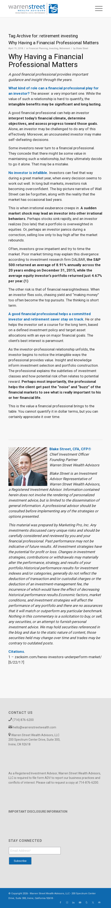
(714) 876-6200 (23, 720)
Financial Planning (38, 48)
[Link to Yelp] (86, 902)
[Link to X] (93, 902)
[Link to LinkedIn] (73, 902)
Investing (53, 48)
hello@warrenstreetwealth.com (34, 727)
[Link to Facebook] (60, 902)
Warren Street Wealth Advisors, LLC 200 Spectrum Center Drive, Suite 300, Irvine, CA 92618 (34, 739)
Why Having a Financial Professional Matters (53, 42)
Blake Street (82, 48)
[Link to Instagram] (67, 902)
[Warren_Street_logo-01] (46, 8)
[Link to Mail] (99, 902)
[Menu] (97, 8)
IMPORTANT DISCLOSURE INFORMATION (37, 811)
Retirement (64, 48)
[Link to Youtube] (80, 902)
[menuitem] (97, 8)
